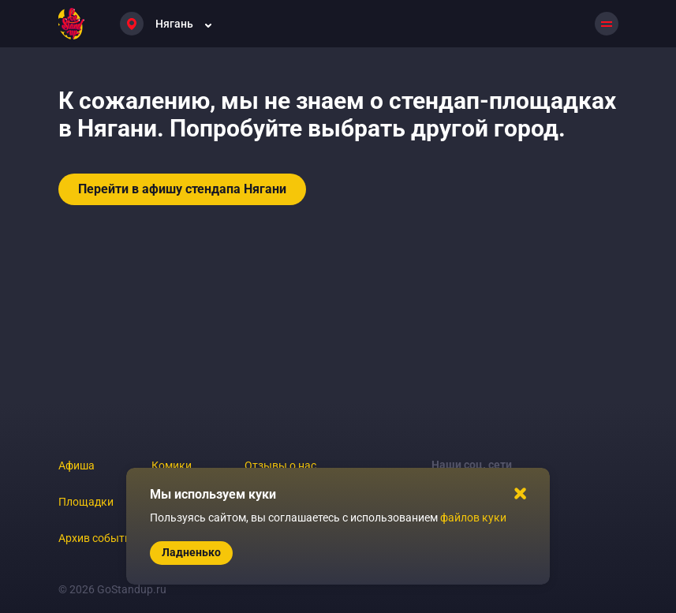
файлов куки (473, 517)
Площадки (86, 501)
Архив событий (97, 538)
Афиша (76, 465)
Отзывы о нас (280, 465)
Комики (171, 465)
